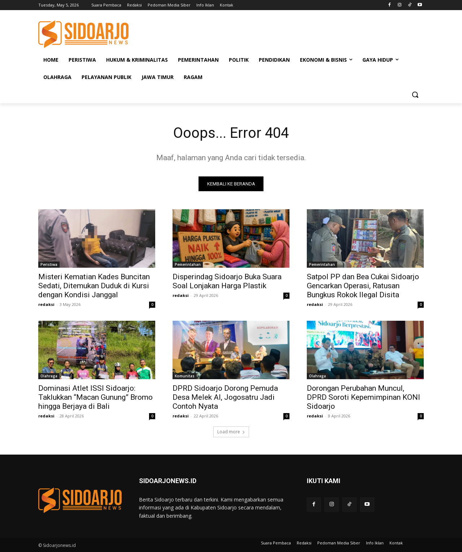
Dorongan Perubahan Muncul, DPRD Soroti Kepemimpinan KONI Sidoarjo (363, 397)
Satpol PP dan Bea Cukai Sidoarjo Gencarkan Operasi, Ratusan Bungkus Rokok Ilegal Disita (363, 285)
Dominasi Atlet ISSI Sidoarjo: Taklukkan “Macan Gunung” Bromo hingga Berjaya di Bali (95, 397)
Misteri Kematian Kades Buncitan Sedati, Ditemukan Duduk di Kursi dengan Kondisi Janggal (94, 285)
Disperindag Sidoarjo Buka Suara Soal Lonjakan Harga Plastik (227, 281)
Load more (231, 432)
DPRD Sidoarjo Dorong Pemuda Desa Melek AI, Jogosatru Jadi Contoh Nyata (225, 397)
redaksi (46, 304)
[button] (415, 94)
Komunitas (185, 375)
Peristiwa (48, 264)
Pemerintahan (188, 264)
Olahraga (48, 375)
